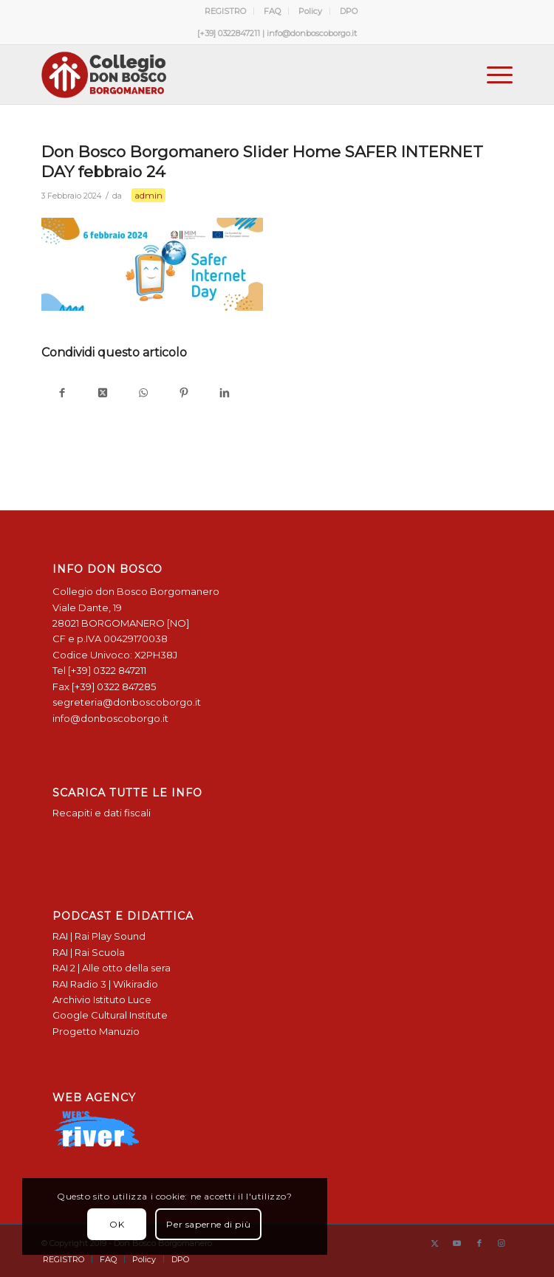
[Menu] (492, 74)
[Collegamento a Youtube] (457, 1243)
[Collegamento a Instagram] (501, 1243)
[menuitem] (225, 11)
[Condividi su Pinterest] (183, 394)
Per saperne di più (208, 1224)
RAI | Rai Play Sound (99, 936)
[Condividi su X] (102, 394)
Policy (310, 11)
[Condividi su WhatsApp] (143, 394)
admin (148, 195)
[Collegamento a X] (435, 1243)
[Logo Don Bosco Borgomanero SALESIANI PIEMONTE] (229, 74)
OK (116, 1224)
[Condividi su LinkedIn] (224, 394)
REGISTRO (225, 11)
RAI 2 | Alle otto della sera (111, 968)
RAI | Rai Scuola (88, 952)
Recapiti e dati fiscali (101, 813)
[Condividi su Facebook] (61, 394)
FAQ (272, 11)
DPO (349, 11)
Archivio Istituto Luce (101, 999)
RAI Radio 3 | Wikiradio (105, 984)
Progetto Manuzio (96, 1031)
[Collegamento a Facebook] (479, 1243)
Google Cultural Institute (110, 1015)
